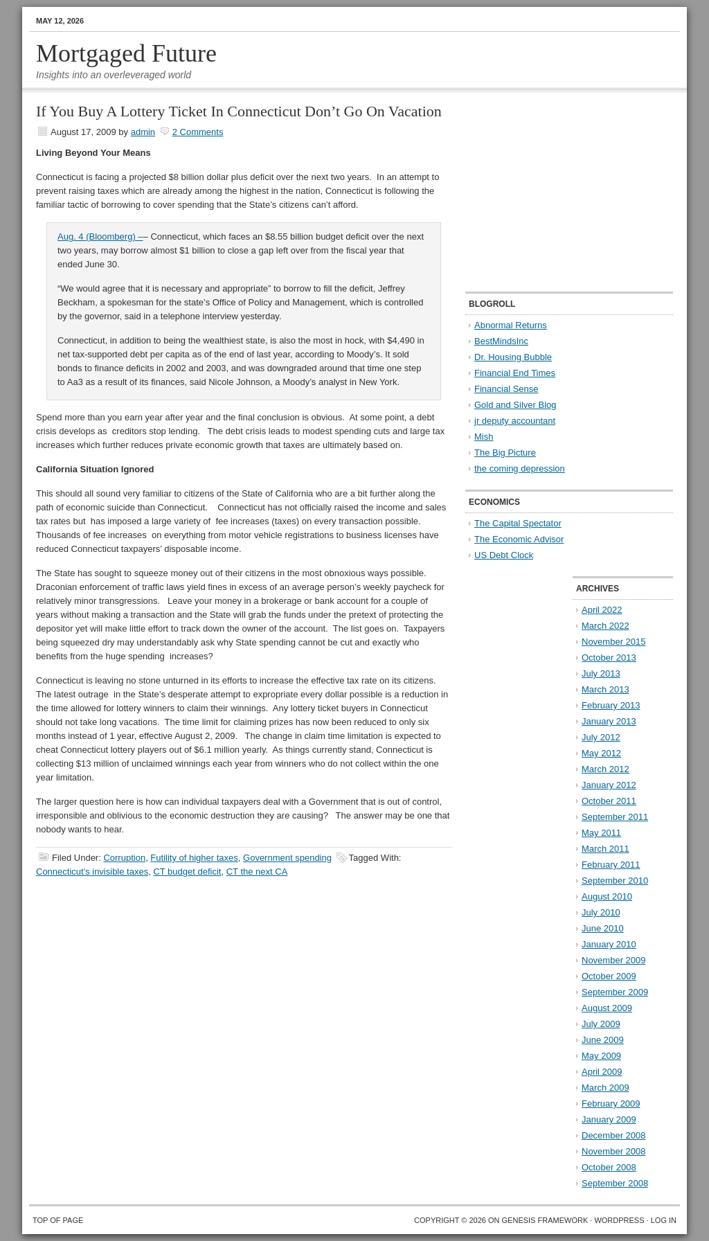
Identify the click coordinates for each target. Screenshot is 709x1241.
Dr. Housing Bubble (513, 357)
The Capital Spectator (518, 523)
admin (143, 132)
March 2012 (605, 769)
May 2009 (601, 1056)
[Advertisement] (551, 191)
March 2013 (605, 689)
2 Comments (198, 132)
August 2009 (607, 1008)
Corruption (124, 857)
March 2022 (605, 625)
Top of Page (58, 1220)
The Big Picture (505, 452)
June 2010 (603, 928)
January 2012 (609, 785)
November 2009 (614, 960)
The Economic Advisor (519, 539)
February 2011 (611, 864)
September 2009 (615, 992)
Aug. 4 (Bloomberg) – (100, 236)
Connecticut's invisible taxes (92, 871)
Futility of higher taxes (193, 857)
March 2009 (605, 1087)
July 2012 (601, 737)
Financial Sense (506, 389)
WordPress (619, 1220)
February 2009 (611, 1103)
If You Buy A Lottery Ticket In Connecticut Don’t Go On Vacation (239, 111)
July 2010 (601, 912)
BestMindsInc (501, 341)
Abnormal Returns (510, 325)
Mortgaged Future (126, 53)
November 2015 (614, 641)
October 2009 (609, 976)
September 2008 (615, 1183)
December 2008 (614, 1135)
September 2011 (615, 817)
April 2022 (602, 610)
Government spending (287, 857)
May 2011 (601, 833)
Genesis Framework (545, 1220)
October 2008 (609, 1167)
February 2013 (611, 705)
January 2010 (609, 944)
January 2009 (609, 1119)
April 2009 (602, 1071)
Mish (483, 436)
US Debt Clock (503, 555)
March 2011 (605, 848)
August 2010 (607, 896)
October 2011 (609, 801)
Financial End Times (514, 373)
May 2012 (601, 753)
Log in (663, 1220)
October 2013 (609, 657)
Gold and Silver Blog (515, 405)
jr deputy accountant (514, 421)
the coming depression (519, 468)
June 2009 (603, 1040)
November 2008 (614, 1151)
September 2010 (615, 880)
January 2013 (609, 721)
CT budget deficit (187, 871)
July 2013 (601, 673)
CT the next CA (257, 871)
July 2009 (601, 1024)
